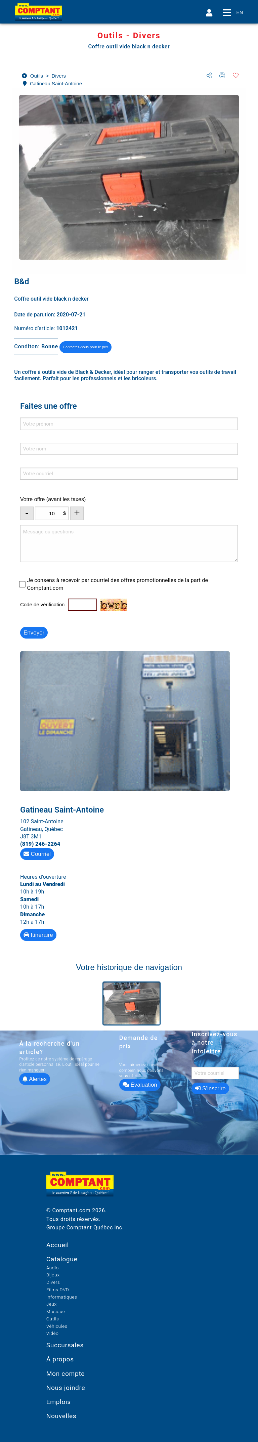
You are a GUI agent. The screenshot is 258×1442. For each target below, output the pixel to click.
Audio (52, 1267)
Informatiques (61, 1297)
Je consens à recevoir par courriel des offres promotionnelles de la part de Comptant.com (117, 584)
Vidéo (52, 1333)
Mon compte (65, 1374)
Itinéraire (38, 935)
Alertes (35, 1079)
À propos (60, 1359)
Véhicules (57, 1326)
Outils (52, 1318)
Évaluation (140, 1085)
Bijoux (53, 1274)
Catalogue (62, 1259)
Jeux (51, 1304)
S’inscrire (210, 1088)
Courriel (37, 854)
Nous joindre (65, 1388)
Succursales (65, 1345)
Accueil (57, 1245)
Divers (53, 1282)
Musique (55, 1311)
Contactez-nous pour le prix (85, 347)
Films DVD (57, 1289)
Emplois (58, 1402)
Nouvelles (61, 1416)
